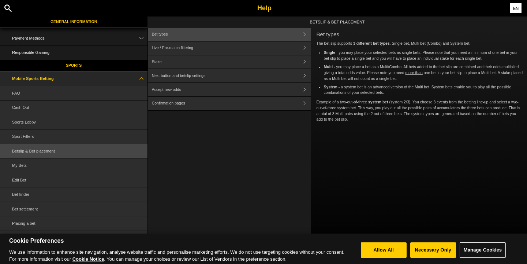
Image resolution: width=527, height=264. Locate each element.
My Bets (19, 165)
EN (516, 8)
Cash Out (20, 107)
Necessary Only (433, 255)
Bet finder (20, 194)
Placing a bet (23, 223)
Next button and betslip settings (231, 75)
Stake (231, 62)
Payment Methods (79, 38)
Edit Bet (19, 180)
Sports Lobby (24, 122)
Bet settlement (25, 209)
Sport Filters (23, 136)
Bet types (231, 34)
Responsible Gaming (30, 52)
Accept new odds (231, 89)
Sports (74, 65)
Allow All (384, 255)
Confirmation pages (231, 103)
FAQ (16, 93)
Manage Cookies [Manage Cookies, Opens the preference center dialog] (483, 255)
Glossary (20, 238)
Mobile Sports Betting (79, 79)
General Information (74, 21)
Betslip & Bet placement (33, 151)
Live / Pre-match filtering (231, 48)
